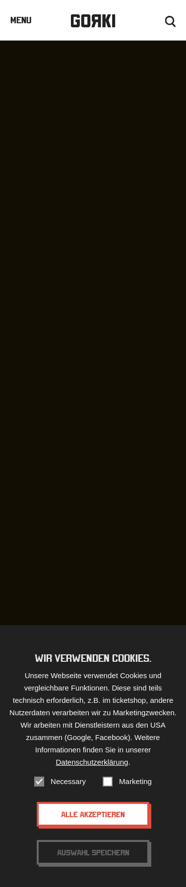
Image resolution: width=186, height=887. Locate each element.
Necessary (68, 781)
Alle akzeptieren (93, 814)
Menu (20, 20)
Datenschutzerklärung (92, 762)
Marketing (135, 781)
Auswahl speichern (93, 852)
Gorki (93, 21)
